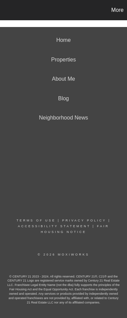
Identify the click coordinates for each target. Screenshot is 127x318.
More (117, 10)
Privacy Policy (84, 220)
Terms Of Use (36, 220)
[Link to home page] (6, 10)
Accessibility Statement (54, 226)
